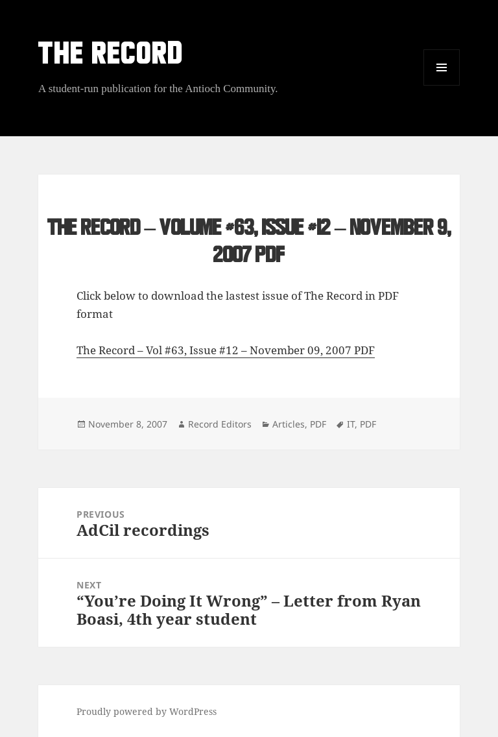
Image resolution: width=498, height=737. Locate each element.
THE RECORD (111, 56)
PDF (318, 424)
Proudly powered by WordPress (147, 711)
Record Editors (220, 424)
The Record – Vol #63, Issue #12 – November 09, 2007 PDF (226, 350)
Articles (288, 424)
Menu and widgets (442, 85)
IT (351, 424)
